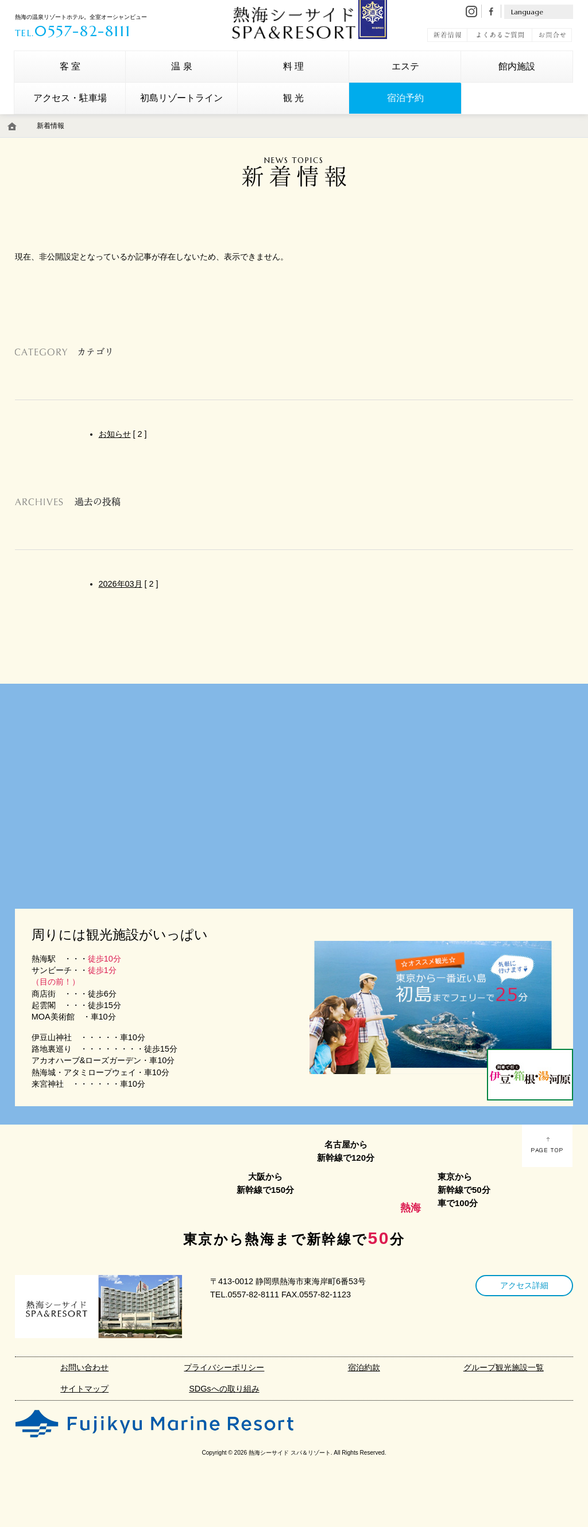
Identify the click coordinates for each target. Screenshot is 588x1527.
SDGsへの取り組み (224, 1388)
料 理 (293, 66)
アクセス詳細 (524, 1285)
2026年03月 (120, 583)
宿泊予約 (405, 98)
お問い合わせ (84, 1367)
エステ (405, 66)
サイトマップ (84, 1388)
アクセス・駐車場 (70, 98)
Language (527, 11)
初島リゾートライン (181, 98)
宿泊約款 (364, 1367)
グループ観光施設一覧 (503, 1367)
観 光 (293, 98)
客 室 (70, 66)
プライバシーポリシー (224, 1367)
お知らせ (115, 434)
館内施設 (516, 66)
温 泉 (181, 66)
